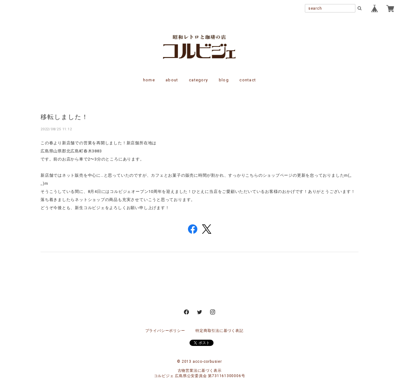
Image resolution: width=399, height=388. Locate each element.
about (172, 80)
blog (224, 80)
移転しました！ (65, 116)
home (149, 80)
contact (247, 80)
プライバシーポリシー (165, 330)
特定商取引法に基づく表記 (219, 330)
